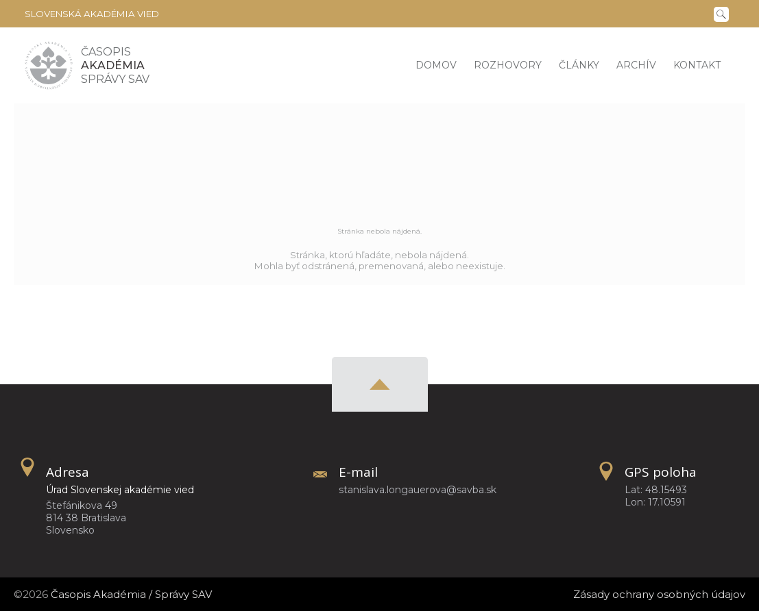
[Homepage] (49, 65)
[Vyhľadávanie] (724, 13)
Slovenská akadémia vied (92, 13)
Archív (636, 65)
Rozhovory (508, 65)
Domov (436, 65)
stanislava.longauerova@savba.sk (417, 490)
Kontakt (697, 65)
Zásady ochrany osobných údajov (659, 594)
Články (579, 65)
